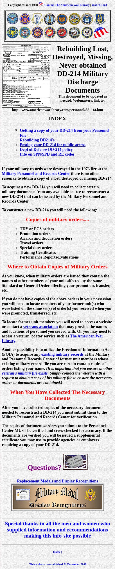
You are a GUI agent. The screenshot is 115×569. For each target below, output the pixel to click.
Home (57, 551)
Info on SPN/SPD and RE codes (47, 154)
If (3, 169)
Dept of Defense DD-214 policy (46, 149)
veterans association (40, 326)
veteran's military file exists (24, 373)
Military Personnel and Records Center (36, 173)
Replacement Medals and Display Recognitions (57, 481)
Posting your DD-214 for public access (53, 145)
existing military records (62, 354)
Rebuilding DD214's (37, 140)
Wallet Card (99, 5)
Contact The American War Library (67, 5)
